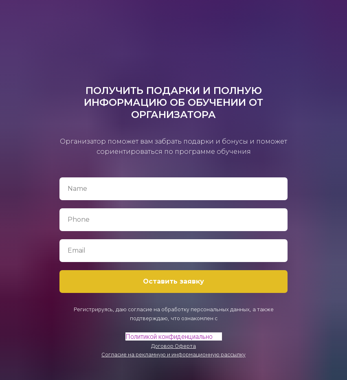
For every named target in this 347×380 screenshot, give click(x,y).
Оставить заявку (173, 281)
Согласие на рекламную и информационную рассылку (173, 354)
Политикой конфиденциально (169, 336)
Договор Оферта (173, 345)
